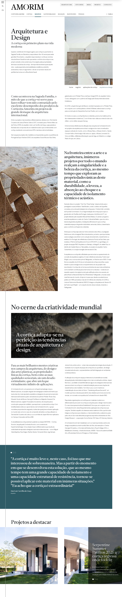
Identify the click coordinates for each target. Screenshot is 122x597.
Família (110, 14)
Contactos (107, 4)
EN (3, 10)
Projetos (97, 4)
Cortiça (29, 14)
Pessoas (81, 14)
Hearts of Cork (66, 4)
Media (89, 4)
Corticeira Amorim (17, 14)
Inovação (61, 14)
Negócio (38, 14)
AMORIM (24, 6)
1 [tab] (11, 452)
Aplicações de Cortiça (90, 87)
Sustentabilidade (50, 14)
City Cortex (79, 4)
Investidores (71, 14)
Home (71, 87)
